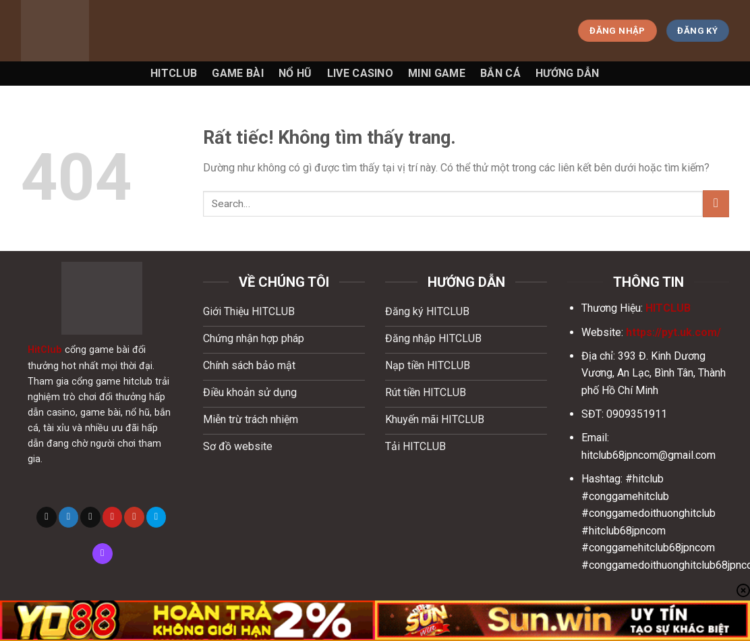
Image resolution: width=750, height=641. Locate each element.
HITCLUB (668, 308)
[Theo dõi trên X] (46, 517)
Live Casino (360, 73)
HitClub (45, 350)
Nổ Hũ (295, 73)
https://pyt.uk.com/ (673, 332)
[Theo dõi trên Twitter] (69, 517)
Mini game (436, 73)
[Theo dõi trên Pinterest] (113, 517)
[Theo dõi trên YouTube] (134, 517)
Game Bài (238, 73)
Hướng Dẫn (568, 73)
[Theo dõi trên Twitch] (102, 553)
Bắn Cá (500, 73)
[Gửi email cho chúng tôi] (90, 517)
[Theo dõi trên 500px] (156, 517)
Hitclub (173, 73)
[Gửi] (716, 203)
